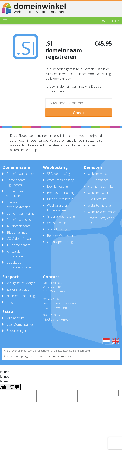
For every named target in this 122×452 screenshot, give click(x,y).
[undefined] (14, 387)
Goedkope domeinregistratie (18, 264)
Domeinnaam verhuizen (15, 193)
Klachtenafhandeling (20, 296)
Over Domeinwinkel (19, 324)
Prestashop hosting (60, 193)
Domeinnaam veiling (20, 213)
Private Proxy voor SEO (101, 220)
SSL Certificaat (98, 180)
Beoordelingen (16, 330)
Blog (9, 302)
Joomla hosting (57, 186)
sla (69, 356)
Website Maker (98, 173)
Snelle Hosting (57, 229)
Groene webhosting (61, 216)
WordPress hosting (60, 180)
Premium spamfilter (101, 186)
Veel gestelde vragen (20, 283)
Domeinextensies (18, 219)
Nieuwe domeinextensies (18, 204)
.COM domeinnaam (19, 239)
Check (78, 112)
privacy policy (59, 356)
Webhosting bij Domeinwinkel (57, 207)
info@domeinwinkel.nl (57, 319)
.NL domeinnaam (18, 226)
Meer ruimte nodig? (60, 199)
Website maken (57, 223)
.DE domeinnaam (18, 245)
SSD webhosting (58, 173)
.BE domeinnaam (18, 232)
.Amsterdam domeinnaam (15, 253)
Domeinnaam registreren (15, 182)
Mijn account (15, 318)
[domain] (78, 103)
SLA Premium (97, 199)
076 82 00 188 (52, 315)
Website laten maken (102, 212)
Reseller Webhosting (61, 235)
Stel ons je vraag (17, 289)
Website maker (98, 193)
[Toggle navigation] (5, 20)
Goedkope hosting (60, 242)
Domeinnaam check (20, 173)
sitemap (18, 356)
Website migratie (99, 205)
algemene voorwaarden (37, 356)
